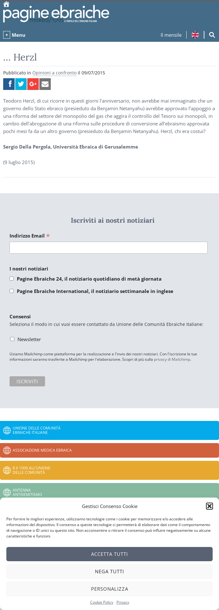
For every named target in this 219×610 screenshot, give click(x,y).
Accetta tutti (109, 554)
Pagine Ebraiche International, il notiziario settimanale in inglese (95, 291)
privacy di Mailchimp (172, 359)
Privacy (122, 602)
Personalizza (109, 589)
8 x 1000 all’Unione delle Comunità (31, 470)
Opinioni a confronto (54, 73)
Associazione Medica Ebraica (42, 450)
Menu (18, 35)
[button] (209, 506)
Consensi (20, 316)
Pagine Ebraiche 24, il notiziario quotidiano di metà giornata (89, 279)
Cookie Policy (101, 602)
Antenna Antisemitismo (27, 492)
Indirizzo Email (30, 236)
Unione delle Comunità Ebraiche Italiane (37, 430)
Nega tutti (109, 571)
